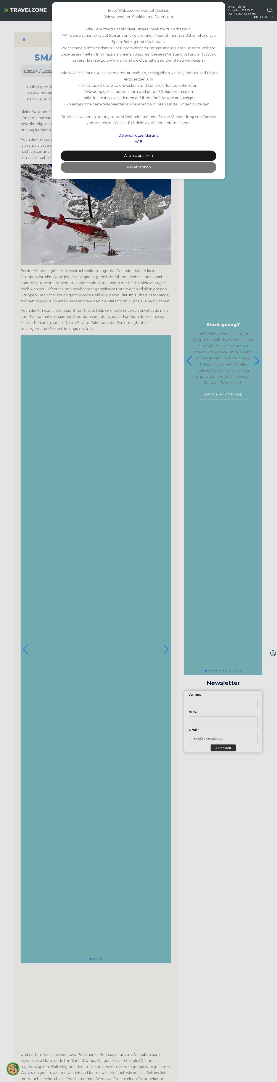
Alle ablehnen (138, 167)
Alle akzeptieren (138, 156)
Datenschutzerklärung (138, 135)
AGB (138, 142)
